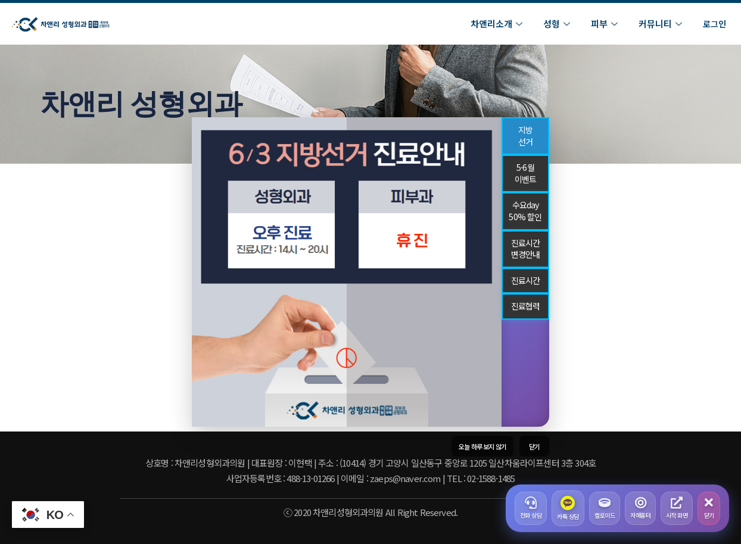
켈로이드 (604, 508)
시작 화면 (677, 508)
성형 (558, 23)
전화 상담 (531, 508)
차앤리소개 (498, 23)
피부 (606, 23)
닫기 (709, 508)
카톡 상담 (568, 508)
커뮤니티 (662, 23)
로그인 (714, 24)
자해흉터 (640, 508)
